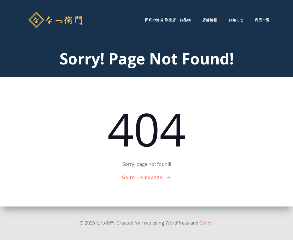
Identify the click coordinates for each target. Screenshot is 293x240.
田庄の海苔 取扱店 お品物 (168, 19)
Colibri (206, 223)
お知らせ (236, 19)
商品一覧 (262, 19)
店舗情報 (209, 19)
